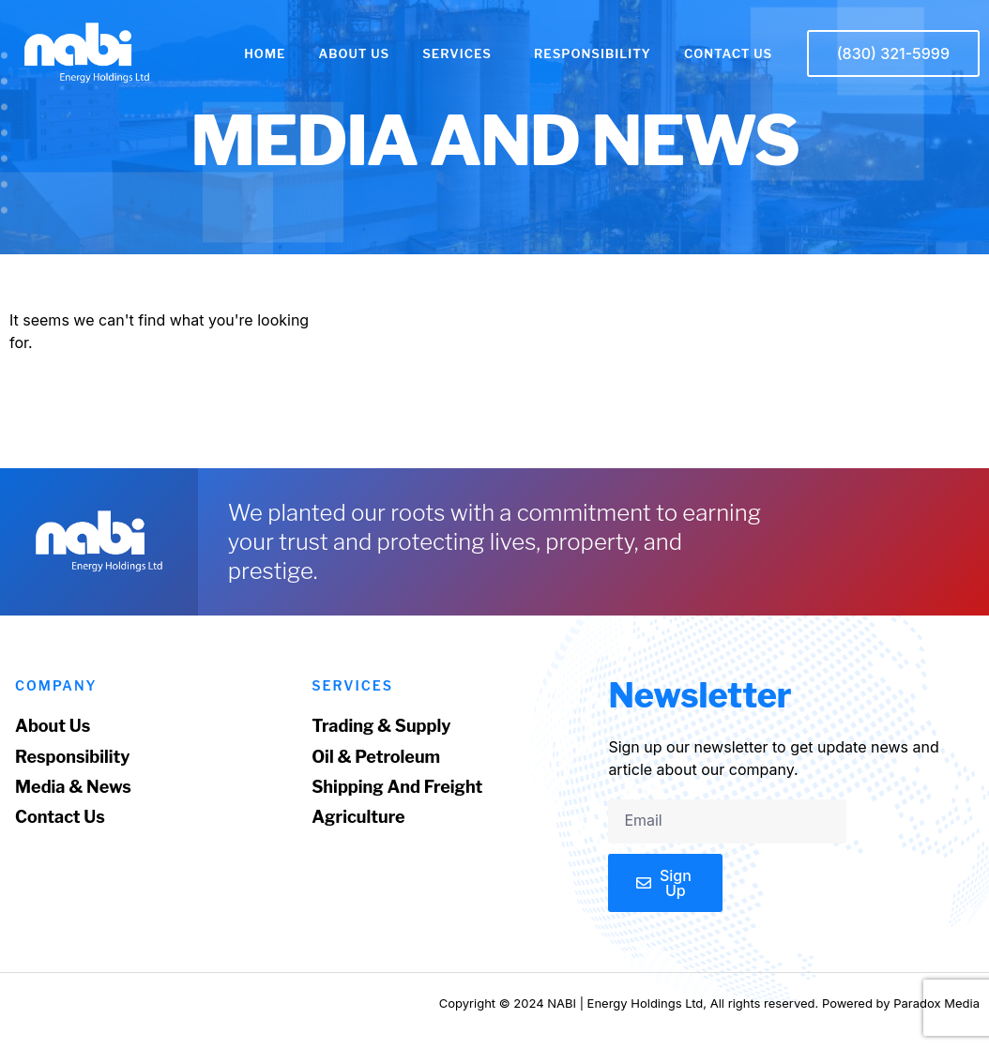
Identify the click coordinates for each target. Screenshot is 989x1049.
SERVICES (461, 53)
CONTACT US (728, 53)
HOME (264, 53)
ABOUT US (353, 53)
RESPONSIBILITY (592, 53)
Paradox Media (936, 1003)
